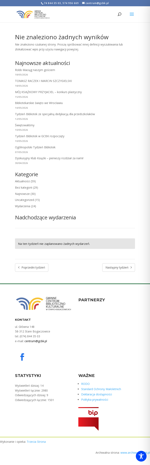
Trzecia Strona (36, 442)
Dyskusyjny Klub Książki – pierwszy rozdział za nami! (49, 158)
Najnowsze (22, 194)
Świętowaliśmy (24, 125)
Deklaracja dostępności (96, 394)
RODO (85, 384)
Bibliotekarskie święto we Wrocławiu (39, 103)
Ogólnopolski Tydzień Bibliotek (35, 147)
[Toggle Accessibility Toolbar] (141, 456)
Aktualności (22, 181)
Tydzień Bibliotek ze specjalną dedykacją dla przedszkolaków (55, 114)
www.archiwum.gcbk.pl (135, 452)
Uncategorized (24, 200)
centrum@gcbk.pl (35, 341)
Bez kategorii (23, 187)
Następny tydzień (118, 267)
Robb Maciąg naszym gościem (35, 70)
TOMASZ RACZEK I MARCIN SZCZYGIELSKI (43, 81)
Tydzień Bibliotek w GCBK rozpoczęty (39, 136)
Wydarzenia (22, 206)
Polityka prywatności (94, 399)
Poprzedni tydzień (31, 267)
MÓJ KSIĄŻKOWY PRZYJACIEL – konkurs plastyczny (48, 92)
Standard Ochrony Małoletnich (101, 389)
